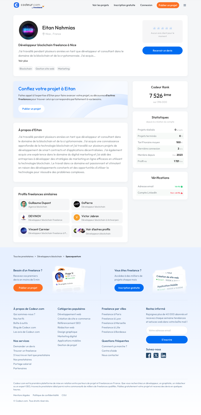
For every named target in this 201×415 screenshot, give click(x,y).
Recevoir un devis (162, 50)
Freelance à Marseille (114, 323)
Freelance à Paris (111, 314)
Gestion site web (45, 68)
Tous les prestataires (23, 256)
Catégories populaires (71, 309)
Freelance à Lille (111, 327)
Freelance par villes (114, 309)
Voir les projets (100, 5)
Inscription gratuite (124, 5)
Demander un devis (24, 346)
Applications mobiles (69, 340)
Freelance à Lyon (111, 318)
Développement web (69, 314)
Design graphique (67, 331)
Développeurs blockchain (98, 233)
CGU (64, 395)
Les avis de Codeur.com (26, 331)
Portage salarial (22, 363)
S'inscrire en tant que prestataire (31, 355)
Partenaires (20, 368)
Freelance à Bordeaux (114, 331)
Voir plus (23, 60)
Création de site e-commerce (74, 318)
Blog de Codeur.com (24, 327)
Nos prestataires (22, 359)
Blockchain (26, 68)
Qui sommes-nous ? (24, 314)
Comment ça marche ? (114, 346)
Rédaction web (66, 327)
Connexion (146, 5)
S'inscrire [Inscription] (167, 339)
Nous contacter (110, 355)
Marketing (64, 68)
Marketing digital (67, 336)
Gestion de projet (67, 345)
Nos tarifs (18, 318)
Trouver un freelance (24, 350)
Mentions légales (21, 395)
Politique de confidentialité (46, 395)
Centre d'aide (109, 350)
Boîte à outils (20, 323)
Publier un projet (168, 5)
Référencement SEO (69, 323)
